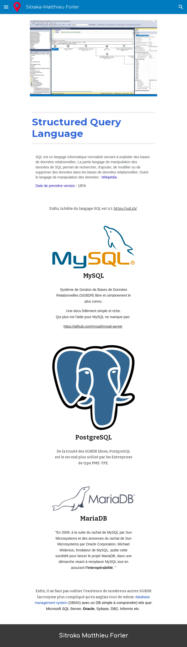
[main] (93, 128)
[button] (6, 7)
